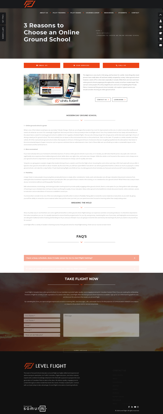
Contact (135, 13)
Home (98, 30)
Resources (109, 13)
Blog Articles (103, 33)
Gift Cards (3, 33)
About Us (44, 13)
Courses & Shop (92, 13)
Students (122, 13)
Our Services (81, 65)
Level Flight (123, 410)
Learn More (118, 100)
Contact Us (102, 100)
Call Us (121, 65)
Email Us (42, 65)
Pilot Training (59, 13)
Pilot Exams (75, 13)
